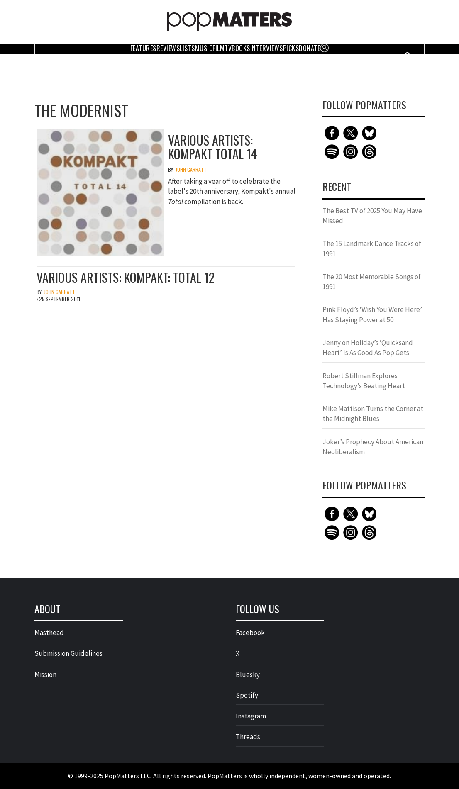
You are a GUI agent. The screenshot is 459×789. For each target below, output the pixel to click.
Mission (45, 674)
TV (228, 48)
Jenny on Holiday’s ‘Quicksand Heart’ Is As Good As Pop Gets (367, 347)
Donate (309, 48)
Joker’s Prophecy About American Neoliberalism (372, 446)
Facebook (250, 632)
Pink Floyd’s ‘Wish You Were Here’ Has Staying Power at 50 (372, 314)
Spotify (247, 695)
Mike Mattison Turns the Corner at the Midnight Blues (372, 413)
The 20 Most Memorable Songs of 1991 (371, 281)
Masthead (49, 632)
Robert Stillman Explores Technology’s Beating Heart (363, 380)
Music (204, 48)
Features (143, 48)
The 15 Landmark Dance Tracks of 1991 (371, 248)
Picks (291, 48)
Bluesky (248, 674)
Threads (248, 736)
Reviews (168, 48)
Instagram (251, 716)
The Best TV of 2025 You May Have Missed (372, 215)
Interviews (266, 48)
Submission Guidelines (68, 653)
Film (218, 48)
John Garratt (191, 169)
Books (241, 48)
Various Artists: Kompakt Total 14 (212, 147)
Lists (187, 48)
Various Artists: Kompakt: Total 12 (126, 277)
